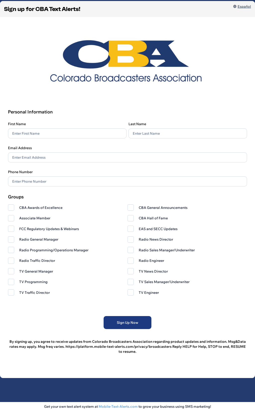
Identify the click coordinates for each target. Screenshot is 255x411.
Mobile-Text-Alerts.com (118, 406)
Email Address (20, 148)
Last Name (137, 124)
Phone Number (20, 172)
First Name (17, 124)
